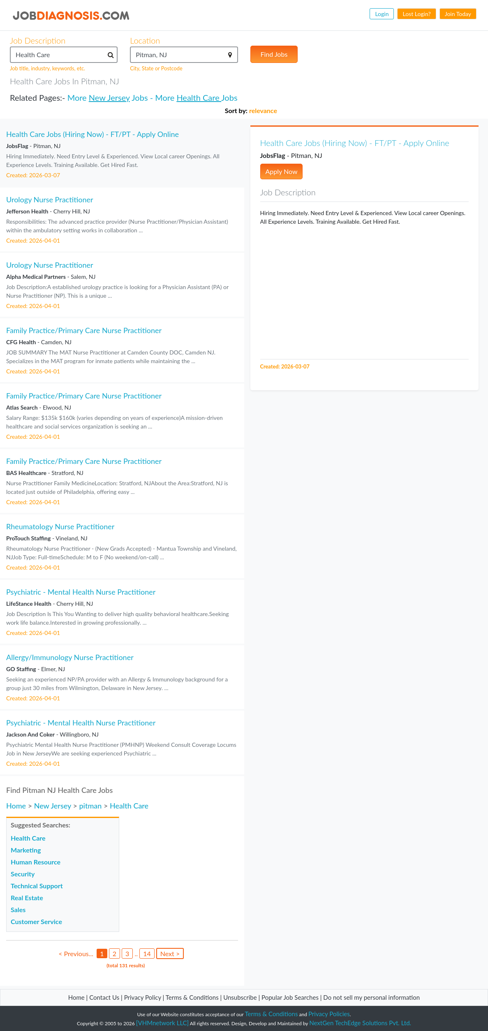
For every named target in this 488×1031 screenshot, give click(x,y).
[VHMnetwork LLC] (162, 1022)
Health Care (198, 97)
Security (23, 874)
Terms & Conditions (193, 997)
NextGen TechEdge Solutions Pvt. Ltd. (360, 1022)
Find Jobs (274, 54)
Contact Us (104, 997)
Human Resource (35, 862)
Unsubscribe (240, 997)
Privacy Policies (329, 1013)
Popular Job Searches (290, 997)
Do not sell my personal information (371, 997)
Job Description (37, 40)
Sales (18, 909)
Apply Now (282, 171)
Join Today (458, 13)
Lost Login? (416, 13)
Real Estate (27, 897)
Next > (170, 953)
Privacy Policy (142, 997)
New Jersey (109, 97)
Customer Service (36, 921)
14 (147, 953)
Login (382, 13)
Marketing (26, 850)
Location (145, 40)
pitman (90, 805)
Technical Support (37, 886)
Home (16, 805)
